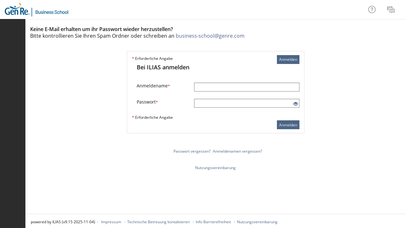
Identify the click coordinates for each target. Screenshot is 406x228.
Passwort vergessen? (192, 151)
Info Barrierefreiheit (213, 222)
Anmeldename (153, 86)
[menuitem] (391, 9)
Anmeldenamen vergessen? (237, 151)
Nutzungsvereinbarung (215, 167)
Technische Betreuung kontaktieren (158, 222)
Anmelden (288, 59)
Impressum (111, 222)
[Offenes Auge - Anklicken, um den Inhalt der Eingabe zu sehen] (295, 104)
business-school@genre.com (210, 35)
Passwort (147, 102)
